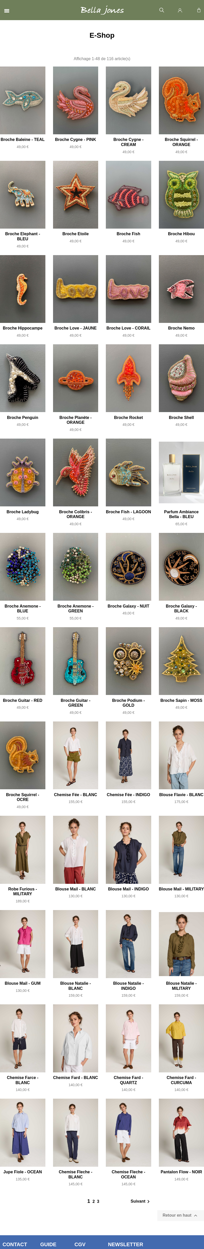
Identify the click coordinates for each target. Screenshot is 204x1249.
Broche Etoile (75, 234)
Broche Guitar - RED (22, 700)
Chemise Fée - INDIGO (128, 795)
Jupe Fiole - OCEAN (22, 1172)
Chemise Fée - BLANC (75, 795)
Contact (15, 1244)
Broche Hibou (181, 234)
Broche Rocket (128, 417)
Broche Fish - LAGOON (128, 512)
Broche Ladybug (23, 512)
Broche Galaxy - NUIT (128, 606)
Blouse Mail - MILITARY (181, 889)
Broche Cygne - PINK (75, 139)
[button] (162, 10)
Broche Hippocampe (23, 328)
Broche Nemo (181, 328)
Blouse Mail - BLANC (75, 889)
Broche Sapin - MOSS (181, 700)
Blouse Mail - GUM (23, 983)
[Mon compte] (180, 10)
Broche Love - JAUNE (76, 328)
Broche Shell (181, 417)
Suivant (141, 1202)
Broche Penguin (22, 417)
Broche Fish (128, 234)
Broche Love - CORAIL (128, 328)
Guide (48, 1244)
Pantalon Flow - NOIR (181, 1172)
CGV (79, 1244)
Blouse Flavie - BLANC (181, 795)
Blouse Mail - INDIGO (128, 889)
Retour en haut (181, 1216)
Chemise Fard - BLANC (75, 1077)
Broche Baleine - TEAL (23, 139)
